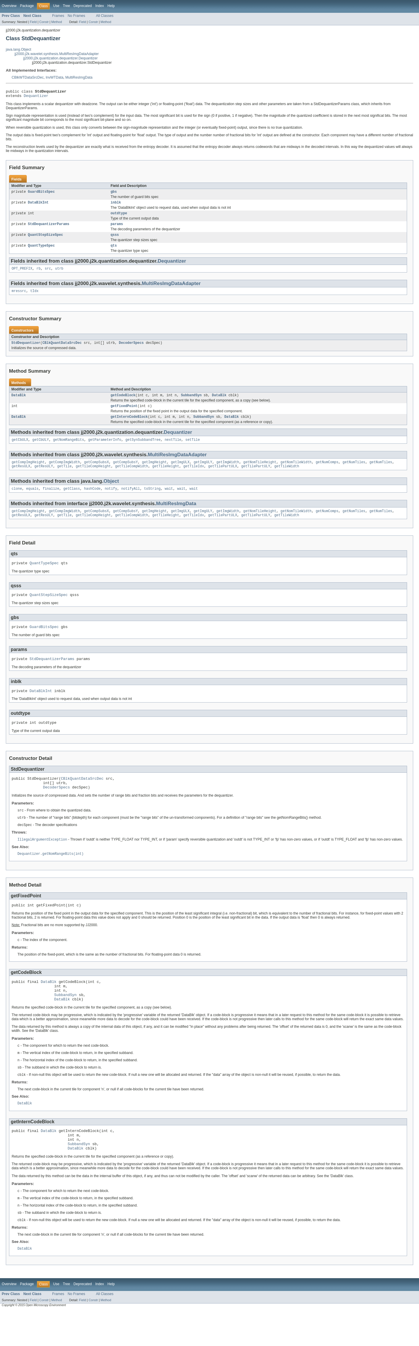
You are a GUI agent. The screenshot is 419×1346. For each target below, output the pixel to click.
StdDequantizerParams (48, 228)
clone (17, 499)
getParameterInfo (104, 449)
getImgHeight (154, 472)
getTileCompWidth (131, 476)
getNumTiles (353, 472)
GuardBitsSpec (41, 194)
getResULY (43, 476)
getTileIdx (193, 476)
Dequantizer (36, 97)
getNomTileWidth (296, 472)
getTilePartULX (222, 476)
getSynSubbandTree (143, 449)
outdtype (119, 216)
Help (111, 6)
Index (99, 6)
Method (56, 22)
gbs (114, 194)
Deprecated (83, 6)
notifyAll (130, 499)
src (48, 274)
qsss (115, 239)
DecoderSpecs (131, 349)
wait (169, 499)
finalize (51, 499)
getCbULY (40, 449)
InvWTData (54, 77)
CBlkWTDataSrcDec (28, 77)
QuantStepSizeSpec (45, 239)
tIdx (34, 297)
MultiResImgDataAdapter (171, 289)
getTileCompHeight (93, 476)
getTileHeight (165, 476)
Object (111, 491)
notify (111, 499)
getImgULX (180, 472)
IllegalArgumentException (42, 860)
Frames (58, 16)
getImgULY (202, 472)
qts (114, 250)
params (117, 228)
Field (33, 22)
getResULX (21, 476)
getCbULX (20, 449)
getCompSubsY (125, 472)
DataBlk (18, 402)
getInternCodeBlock (129, 425)
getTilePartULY (255, 476)
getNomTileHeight (259, 472)
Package (27, 6)
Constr (44, 22)
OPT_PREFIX (22, 274)
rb (38, 274)
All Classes (104, 16)
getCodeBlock (123, 402)
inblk (116, 205)
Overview (9, 6)
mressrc (19, 297)
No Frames (76, 16)
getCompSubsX (96, 472)
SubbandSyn (191, 402)
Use (56, 6)
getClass (71, 499)
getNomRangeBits (68, 449)
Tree (66, 6)
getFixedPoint (124, 414)
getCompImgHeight (28, 472)
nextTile (173, 449)
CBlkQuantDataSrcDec (62, 349)
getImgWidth (227, 472)
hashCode (92, 499)
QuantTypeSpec (41, 250)
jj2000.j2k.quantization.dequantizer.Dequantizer (60, 58)
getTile (64, 476)
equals (32, 499)
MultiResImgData (78, 77)
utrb (59, 274)
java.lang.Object (18, 49)
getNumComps (327, 472)
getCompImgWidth (64, 472)
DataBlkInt (38, 205)
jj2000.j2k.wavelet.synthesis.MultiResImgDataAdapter (57, 54)
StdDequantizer (25, 349)
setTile (192, 449)
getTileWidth (286, 476)
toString (152, 499)
